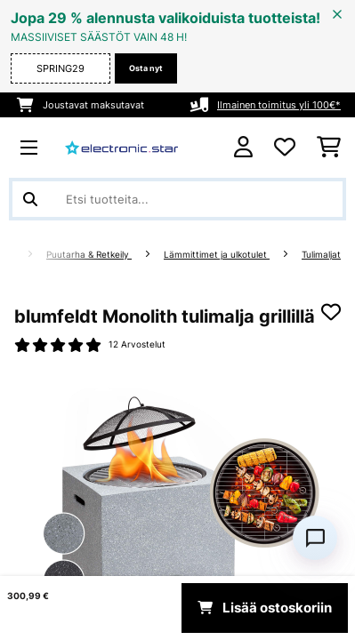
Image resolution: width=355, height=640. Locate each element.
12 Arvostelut (137, 344)
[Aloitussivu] (25, 254)
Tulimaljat (321, 254)
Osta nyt (146, 68)
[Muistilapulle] (331, 312)
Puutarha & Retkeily (89, 254)
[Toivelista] (284, 148)
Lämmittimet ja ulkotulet (217, 254)
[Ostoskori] (329, 148)
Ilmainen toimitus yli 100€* (279, 105)
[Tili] (243, 147)
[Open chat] (315, 538)
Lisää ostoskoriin (265, 608)
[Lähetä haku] (30, 199)
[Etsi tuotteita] (177, 199)
